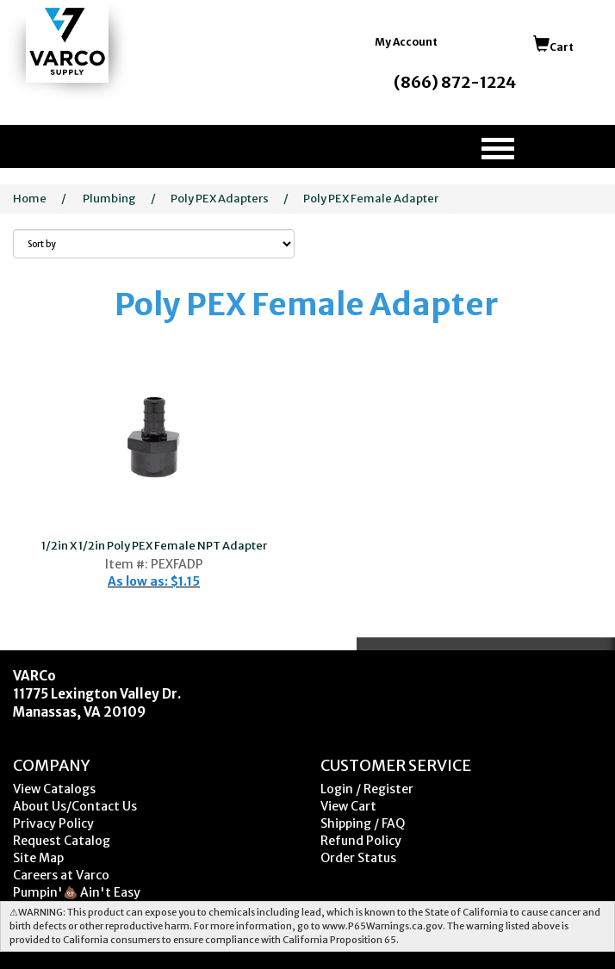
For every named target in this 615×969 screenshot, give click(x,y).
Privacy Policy (53, 823)
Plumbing (109, 198)
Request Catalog (61, 840)
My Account (406, 41)
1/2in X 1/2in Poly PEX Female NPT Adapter (154, 545)
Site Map (38, 858)
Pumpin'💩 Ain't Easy (76, 892)
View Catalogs (54, 789)
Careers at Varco (61, 875)
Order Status (358, 858)
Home (30, 198)
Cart (553, 46)
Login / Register (366, 789)
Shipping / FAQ (362, 823)
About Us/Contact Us (75, 806)
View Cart (348, 806)
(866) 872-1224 (455, 82)
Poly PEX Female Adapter (370, 198)
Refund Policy (360, 840)
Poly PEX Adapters (220, 198)
